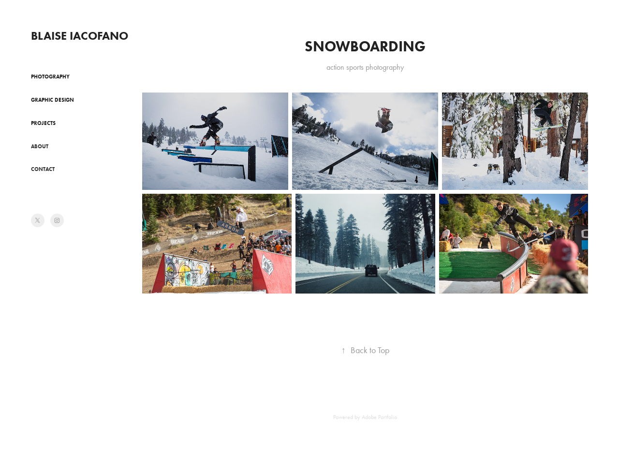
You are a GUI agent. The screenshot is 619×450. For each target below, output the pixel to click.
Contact (43, 169)
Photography (50, 76)
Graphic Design (52, 99)
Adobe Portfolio (379, 417)
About (39, 146)
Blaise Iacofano (79, 36)
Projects (43, 123)
